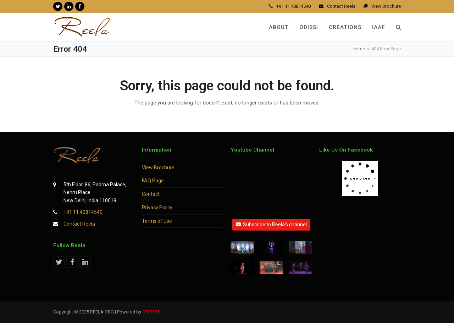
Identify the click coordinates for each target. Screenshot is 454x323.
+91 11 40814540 (83, 212)
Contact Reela (79, 224)
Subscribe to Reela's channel (271, 224)
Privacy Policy (157, 207)
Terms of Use (157, 221)
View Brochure (158, 167)
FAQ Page (153, 180)
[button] (398, 27)
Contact (151, 194)
